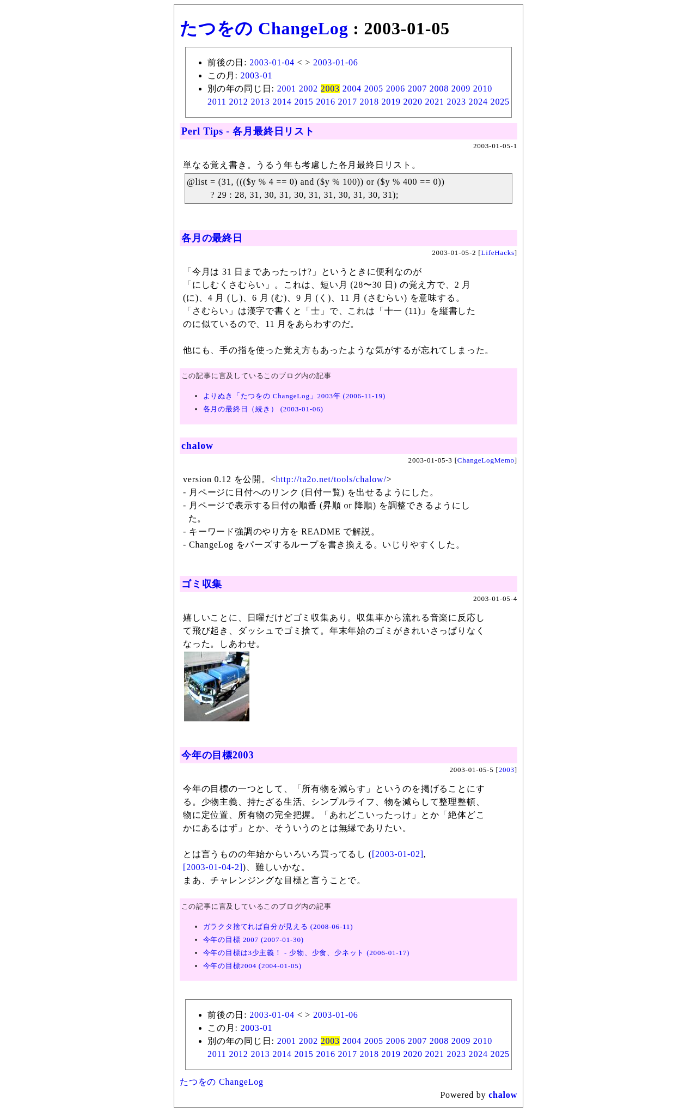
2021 (434, 101)
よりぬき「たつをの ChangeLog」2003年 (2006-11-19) (294, 396)
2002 (308, 88)
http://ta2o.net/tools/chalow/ (331, 479)
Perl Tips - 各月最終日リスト (248, 131)
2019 (391, 101)
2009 (460, 88)
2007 (417, 88)
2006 (395, 88)
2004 (352, 88)
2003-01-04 (272, 62)
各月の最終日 (212, 238)
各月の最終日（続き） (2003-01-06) (263, 409)
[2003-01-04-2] (213, 867)
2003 (330, 88)
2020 (413, 101)
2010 (482, 88)
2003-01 (256, 75)
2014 (281, 101)
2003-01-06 (335, 62)
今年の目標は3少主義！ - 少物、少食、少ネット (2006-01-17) (306, 953)
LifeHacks (498, 252)
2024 (478, 101)
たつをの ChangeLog (264, 28)
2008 (439, 88)
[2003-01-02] (398, 854)
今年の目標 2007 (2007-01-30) (253, 939)
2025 (500, 101)
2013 (260, 101)
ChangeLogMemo (486, 460)
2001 (286, 88)
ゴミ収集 (201, 584)
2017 (347, 101)
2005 (373, 88)
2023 (456, 101)
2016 (325, 101)
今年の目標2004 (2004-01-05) (252, 966)
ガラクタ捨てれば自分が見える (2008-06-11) (278, 926)
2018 (369, 101)
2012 (238, 101)
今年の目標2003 (217, 755)
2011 (217, 101)
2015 (303, 101)
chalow (197, 445)
